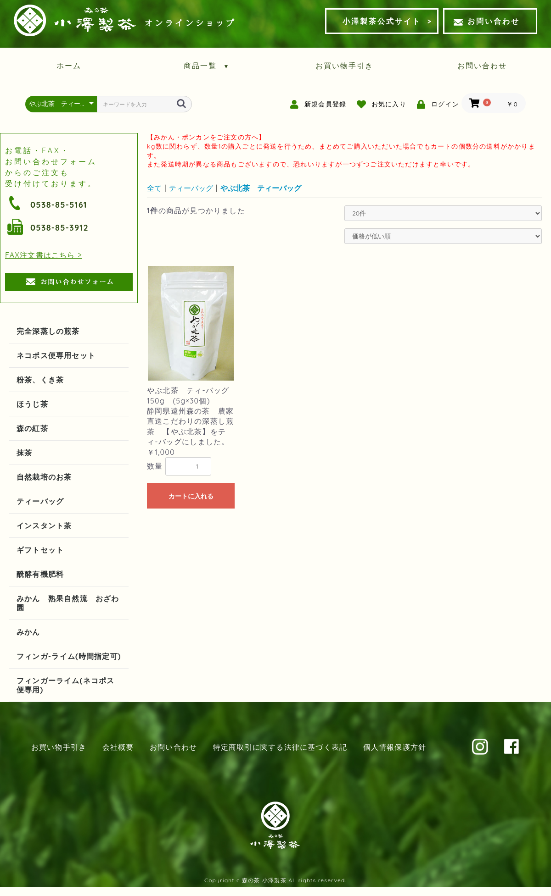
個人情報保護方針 (395, 747)
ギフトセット (40, 549)
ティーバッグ (40, 501)
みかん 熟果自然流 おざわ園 (68, 603)
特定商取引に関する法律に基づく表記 (280, 747)
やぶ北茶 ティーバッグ (260, 188)
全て (154, 188)
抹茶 (24, 452)
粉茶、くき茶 (40, 379)
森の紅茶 (32, 428)
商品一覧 (207, 65)
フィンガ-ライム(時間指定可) (69, 656)
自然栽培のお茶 (44, 476)
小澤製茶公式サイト (382, 21)
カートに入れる (191, 496)
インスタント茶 (44, 525)
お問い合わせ (487, 21)
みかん (28, 631)
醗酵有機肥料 (40, 574)
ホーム (68, 65)
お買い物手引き (344, 65)
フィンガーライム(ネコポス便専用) (65, 685)
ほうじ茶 (32, 404)
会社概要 (118, 747)
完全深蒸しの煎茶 (48, 331)
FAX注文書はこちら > (43, 255)
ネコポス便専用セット (56, 355)
